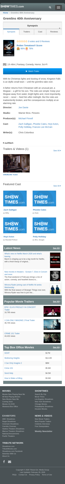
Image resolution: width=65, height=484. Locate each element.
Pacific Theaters (8, 436)
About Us (5, 456)
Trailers (26, 32)
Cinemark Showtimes (10, 424)
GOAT (7, 353)
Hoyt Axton (53, 124)
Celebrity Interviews (42, 424)
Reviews (54, 32)
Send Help (8, 373)
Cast (40, 32)
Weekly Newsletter (43, 431)
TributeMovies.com (9, 449)
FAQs (14, 475)
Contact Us (22, 475)
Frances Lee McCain (42, 127)
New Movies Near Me (10, 399)
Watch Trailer (32, 71)
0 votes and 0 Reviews (33, 41)
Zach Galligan (25, 124)
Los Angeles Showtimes (44, 399)
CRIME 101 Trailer (12, 333)
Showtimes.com (8, 446)
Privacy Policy (34, 475)
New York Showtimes (43, 401)
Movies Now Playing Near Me (13, 394)
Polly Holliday (24, 127)
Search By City (40, 394)
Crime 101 (8, 368)
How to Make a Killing (13, 378)
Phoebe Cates (40, 124)
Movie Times (40, 397)
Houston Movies (41, 409)
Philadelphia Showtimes (44, 406)
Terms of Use (47, 475)
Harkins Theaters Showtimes (13, 429)
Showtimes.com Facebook (12, 451)
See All (57, 150)
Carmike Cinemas (9, 426)
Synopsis (11, 32)
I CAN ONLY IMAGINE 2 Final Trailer (19, 320)
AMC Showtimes (8, 419)
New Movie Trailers (42, 419)
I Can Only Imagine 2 (13, 363)
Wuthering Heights (12, 358)
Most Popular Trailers (43, 421)
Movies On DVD (8, 404)
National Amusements (10, 434)
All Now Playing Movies (11, 397)
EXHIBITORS (8, 416)
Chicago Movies (41, 404)
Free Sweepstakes (42, 426)
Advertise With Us (9, 454)
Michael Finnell (25, 118)
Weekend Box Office (10, 406)
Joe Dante (23, 107)
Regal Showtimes (9, 421)
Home (5, 13)
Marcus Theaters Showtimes (13, 431)
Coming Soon (7, 401)
